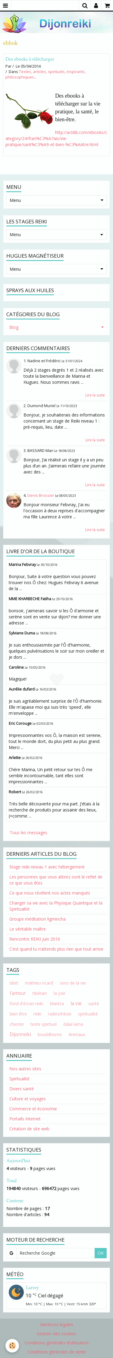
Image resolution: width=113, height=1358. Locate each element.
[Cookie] (12, 1346)
